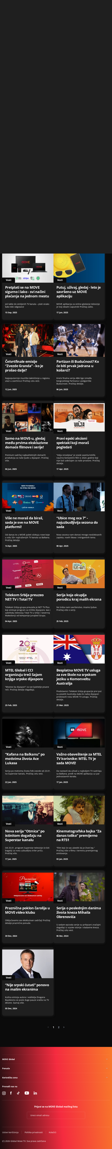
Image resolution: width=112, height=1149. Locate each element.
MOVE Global (8, 1059)
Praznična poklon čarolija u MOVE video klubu (27, 910)
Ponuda (6, 1068)
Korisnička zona (10, 1077)
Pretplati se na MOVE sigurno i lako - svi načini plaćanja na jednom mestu (27, 291)
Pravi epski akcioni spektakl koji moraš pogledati (72, 442)
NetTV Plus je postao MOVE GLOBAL (27, 68)
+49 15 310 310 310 (91, 3)
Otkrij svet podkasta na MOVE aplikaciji (75, 212)
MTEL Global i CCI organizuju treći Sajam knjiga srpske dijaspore (24, 674)
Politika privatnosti (34, 1132)
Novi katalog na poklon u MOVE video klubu (26, 138)
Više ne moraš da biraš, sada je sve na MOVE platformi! (24, 522)
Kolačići (52, 1132)
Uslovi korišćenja (10, 1132)
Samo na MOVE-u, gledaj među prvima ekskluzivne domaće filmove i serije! (26, 442)
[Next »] (64, 1027)
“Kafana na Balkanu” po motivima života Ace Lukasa (25, 758)
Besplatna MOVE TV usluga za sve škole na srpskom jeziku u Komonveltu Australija (78, 676)
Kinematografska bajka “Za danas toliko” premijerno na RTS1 (79, 835)
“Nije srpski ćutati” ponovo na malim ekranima (27, 987)
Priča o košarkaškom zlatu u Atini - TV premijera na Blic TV (27, 214)
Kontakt (106, 3)
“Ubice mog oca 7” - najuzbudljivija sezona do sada (77, 522)
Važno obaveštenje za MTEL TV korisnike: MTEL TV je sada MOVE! (79, 758)
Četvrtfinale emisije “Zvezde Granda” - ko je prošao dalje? (24, 365)
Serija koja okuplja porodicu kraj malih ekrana (79, 597)
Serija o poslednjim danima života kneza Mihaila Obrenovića (78, 912)
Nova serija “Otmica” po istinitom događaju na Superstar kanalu (25, 835)
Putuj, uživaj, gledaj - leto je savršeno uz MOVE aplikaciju (78, 291)
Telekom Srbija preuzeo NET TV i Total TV (24, 597)
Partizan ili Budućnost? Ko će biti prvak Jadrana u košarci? (77, 365)
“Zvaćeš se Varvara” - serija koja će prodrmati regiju (78, 68)
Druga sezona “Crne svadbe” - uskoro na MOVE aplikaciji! (78, 140)
